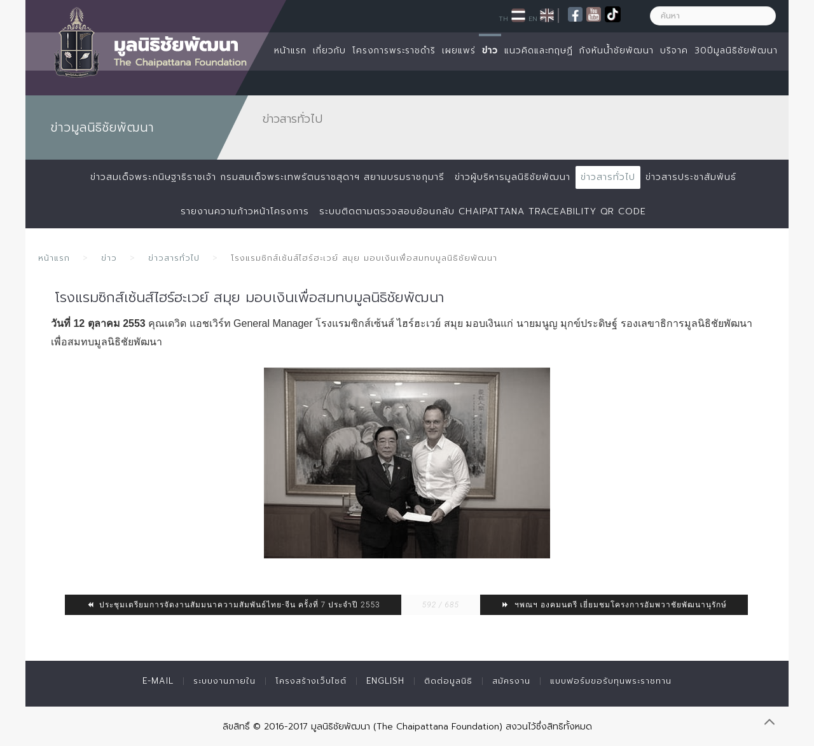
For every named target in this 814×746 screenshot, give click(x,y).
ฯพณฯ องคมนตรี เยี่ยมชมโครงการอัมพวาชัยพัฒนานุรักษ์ (614, 604)
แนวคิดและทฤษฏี (538, 50)
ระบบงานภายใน (224, 681)
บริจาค (674, 50)
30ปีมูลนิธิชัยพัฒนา (736, 50)
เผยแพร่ (459, 50)
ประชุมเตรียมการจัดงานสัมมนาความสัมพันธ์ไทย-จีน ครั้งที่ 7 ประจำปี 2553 (233, 604)
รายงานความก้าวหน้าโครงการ (245, 211)
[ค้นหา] (713, 15)
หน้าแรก (290, 50)
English (385, 681)
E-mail (158, 681)
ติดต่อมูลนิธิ (448, 681)
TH (503, 18)
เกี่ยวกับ (329, 50)
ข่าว (490, 50)
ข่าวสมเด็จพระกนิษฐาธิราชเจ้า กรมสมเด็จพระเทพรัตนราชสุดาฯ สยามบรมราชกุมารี (267, 177)
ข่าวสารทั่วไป (608, 177)
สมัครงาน (511, 681)
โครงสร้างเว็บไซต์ (311, 681)
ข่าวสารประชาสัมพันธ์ (690, 177)
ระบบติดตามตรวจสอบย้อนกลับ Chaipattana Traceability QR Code (482, 211)
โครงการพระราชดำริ (394, 50)
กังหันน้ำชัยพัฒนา (616, 50)
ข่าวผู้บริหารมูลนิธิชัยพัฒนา (512, 177)
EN (532, 18)
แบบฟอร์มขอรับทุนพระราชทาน (611, 681)
